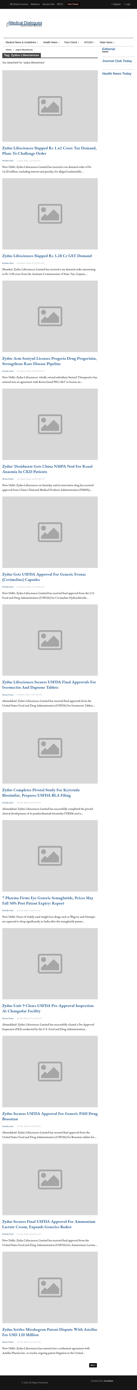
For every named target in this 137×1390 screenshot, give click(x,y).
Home (9, 50)
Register (116, 4)
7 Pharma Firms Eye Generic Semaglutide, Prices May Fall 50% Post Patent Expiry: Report (47, 900)
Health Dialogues (18, 13)
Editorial (108, 49)
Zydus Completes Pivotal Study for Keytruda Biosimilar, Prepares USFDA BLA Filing (41, 792)
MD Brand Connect (19, 4)
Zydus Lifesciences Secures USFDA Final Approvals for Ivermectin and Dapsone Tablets (49, 684)
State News (106, 42)
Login (127, 4)
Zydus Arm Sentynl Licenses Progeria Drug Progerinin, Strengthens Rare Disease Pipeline (49, 361)
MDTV (60, 4)
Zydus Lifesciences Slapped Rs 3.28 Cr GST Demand (47, 255)
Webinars (35, 4)
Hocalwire (108, 1381)
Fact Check (73, 4)
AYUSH (88, 42)
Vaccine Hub (48, 4)
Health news (50, 42)
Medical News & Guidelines (21, 42)
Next (93, 1365)
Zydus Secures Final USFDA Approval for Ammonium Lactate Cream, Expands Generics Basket (48, 1224)
